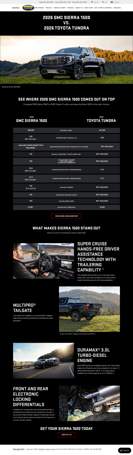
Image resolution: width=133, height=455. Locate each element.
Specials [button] (49, 8)
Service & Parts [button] (60, 8)
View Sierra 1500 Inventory (66, 216)
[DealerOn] (19, 449)
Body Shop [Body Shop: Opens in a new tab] (88, 8)
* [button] (20, 87)
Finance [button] (70, 8)
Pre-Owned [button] (39, 8)
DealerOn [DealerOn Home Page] (42, 449)
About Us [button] (79, 8)
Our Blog (117, 8)
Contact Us (67, 435)
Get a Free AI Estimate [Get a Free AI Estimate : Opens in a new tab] (103, 8)
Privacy (53, 449)
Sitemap (48, 449)
